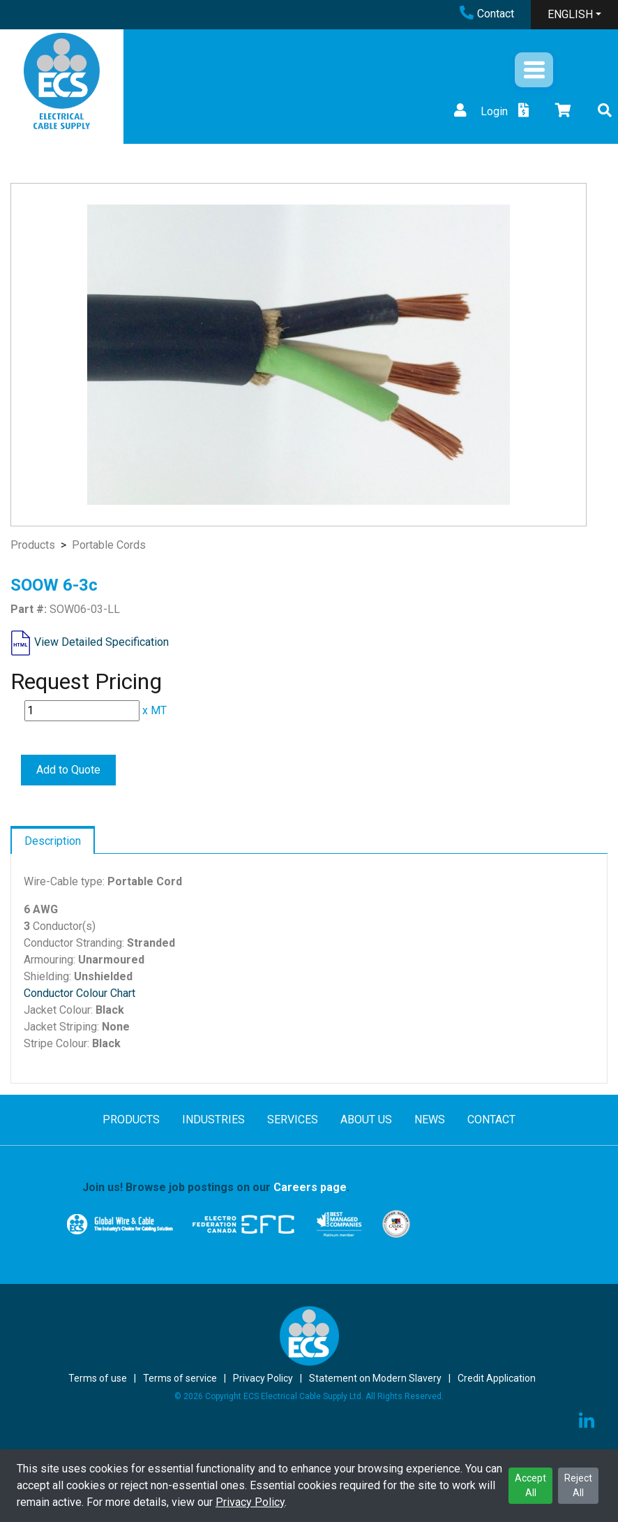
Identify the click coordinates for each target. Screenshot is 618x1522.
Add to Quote (68, 769)
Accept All (530, 1485)
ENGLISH (570, 14)
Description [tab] (52, 841)
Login (479, 111)
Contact (487, 13)
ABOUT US (366, 1119)
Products (32, 545)
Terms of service (180, 1378)
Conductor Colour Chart (79, 993)
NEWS (429, 1119)
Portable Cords (109, 545)
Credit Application (497, 1378)
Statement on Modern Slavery (375, 1378)
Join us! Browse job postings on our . (215, 1187)
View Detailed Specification (101, 642)
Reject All (578, 1485)
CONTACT (491, 1119)
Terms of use (97, 1378)
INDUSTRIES (213, 1119)
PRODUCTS (131, 1119)
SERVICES (292, 1119)
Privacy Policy (250, 1502)
